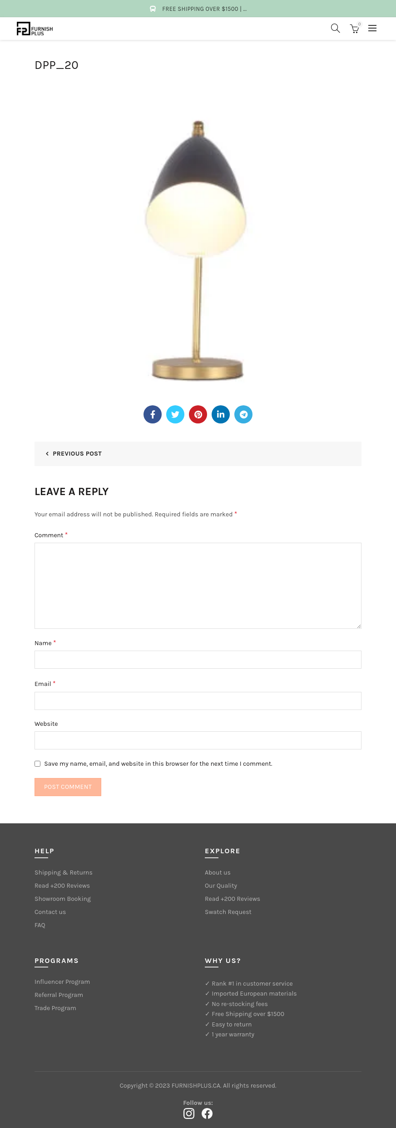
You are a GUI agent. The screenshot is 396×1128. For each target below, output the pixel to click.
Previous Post (77, 453)
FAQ (40, 925)
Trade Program (55, 1008)
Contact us (50, 912)
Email (45, 683)
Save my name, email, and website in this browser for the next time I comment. (158, 764)
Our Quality (221, 886)
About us (218, 872)
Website (46, 724)
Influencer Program (62, 982)
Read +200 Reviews (62, 886)
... (245, 8)
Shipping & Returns (64, 872)
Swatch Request (228, 912)
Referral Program (59, 995)
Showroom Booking (63, 899)
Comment (51, 534)
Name (45, 642)
